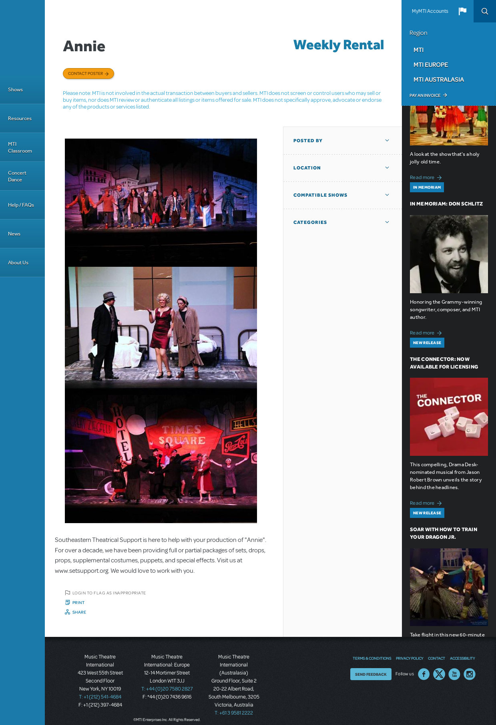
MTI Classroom (20, 147)
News (14, 233)
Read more (427, 176)
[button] (462, 11)
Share (79, 612)
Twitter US (439, 674)
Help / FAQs (21, 204)
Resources (20, 118)
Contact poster (85, 73)
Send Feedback (371, 674)
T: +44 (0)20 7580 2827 (167, 689)
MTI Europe (431, 64)
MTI (419, 50)
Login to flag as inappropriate (109, 593)
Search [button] (485, 11)
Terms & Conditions (372, 658)
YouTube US (454, 674)
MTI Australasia (439, 79)
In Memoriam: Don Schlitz (446, 204)
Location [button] (307, 168)
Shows (15, 89)
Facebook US (424, 674)
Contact (436, 658)
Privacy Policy (409, 658)
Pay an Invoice (425, 95)
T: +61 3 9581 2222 (234, 713)
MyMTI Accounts (430, 11)
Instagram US (470, 674)
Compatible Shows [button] (320, 195)
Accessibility (462, 658)
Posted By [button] (308, 140)
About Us (18, 262)
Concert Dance (17, 176)
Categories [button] (310, 222)
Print (78, 602)
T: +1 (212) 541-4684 (100, 697)
